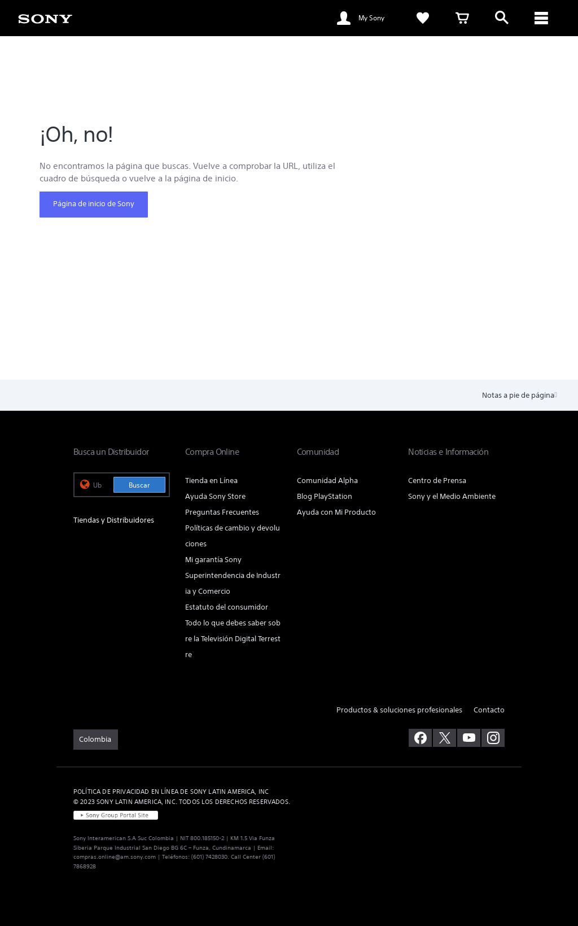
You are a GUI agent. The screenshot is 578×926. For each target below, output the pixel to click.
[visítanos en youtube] (468, 738)
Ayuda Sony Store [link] (215, 496)
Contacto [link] (489, 710)
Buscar (139, 485)
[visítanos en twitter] (444, 738)
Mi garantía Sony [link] (213, 559)
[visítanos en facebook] (420, 738)
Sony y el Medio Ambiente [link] (452, 496)
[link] (45, 18)
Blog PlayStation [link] (324, 496)
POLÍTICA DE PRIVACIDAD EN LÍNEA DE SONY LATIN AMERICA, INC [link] (171, 791)
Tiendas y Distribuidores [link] (113, 520)
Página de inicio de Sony (93, 203)
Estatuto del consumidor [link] (226, 607)
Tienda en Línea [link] (211, 480)
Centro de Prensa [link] (437, 480)
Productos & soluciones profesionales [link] (399, 710)
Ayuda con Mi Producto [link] (336, 512)
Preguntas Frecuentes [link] (222, 512)
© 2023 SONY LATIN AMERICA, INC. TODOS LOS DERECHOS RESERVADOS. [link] (181, 801)
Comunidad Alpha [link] (327, 480)
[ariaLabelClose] (541, 18)
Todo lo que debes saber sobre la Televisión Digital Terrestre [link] (233, 638)
